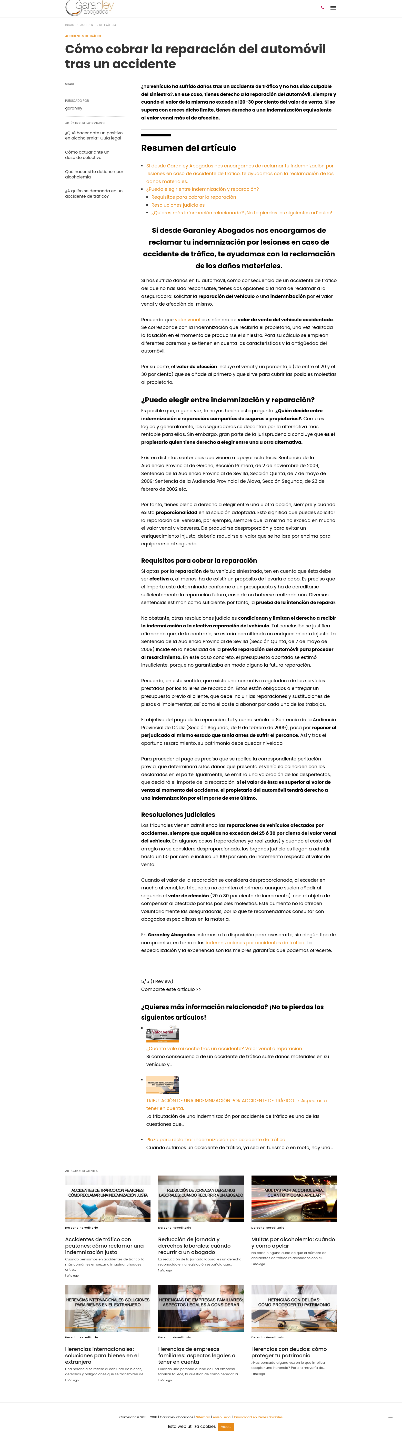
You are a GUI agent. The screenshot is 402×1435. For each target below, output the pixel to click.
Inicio (69, 25)
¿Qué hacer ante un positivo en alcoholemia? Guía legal (94, 135)
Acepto (226, 1427)
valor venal (187, 319)
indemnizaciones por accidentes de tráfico (255, 942)
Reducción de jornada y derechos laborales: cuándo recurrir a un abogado (194, 1246)
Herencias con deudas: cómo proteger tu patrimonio (289, 1352)
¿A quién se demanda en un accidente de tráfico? (94, 193)
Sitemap (203, 1417)
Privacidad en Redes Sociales (258, 1417)
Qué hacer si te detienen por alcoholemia (94, 174)
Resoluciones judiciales (178, 205)
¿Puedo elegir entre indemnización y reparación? (202, 189)
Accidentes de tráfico (98, 25)
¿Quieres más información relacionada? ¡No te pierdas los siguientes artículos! (242, 212)
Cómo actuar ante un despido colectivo (87, 154)
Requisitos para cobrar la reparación (194, 197)
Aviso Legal (222, 1417)
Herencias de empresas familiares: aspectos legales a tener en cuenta (196, 1356)
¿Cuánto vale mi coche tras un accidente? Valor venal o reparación (224, 1048)
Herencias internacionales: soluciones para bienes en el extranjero (102, 1356)
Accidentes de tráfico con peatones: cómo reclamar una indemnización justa (104, 1246)
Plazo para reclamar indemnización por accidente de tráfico (215, 1139)
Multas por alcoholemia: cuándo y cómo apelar (293, 1242)
